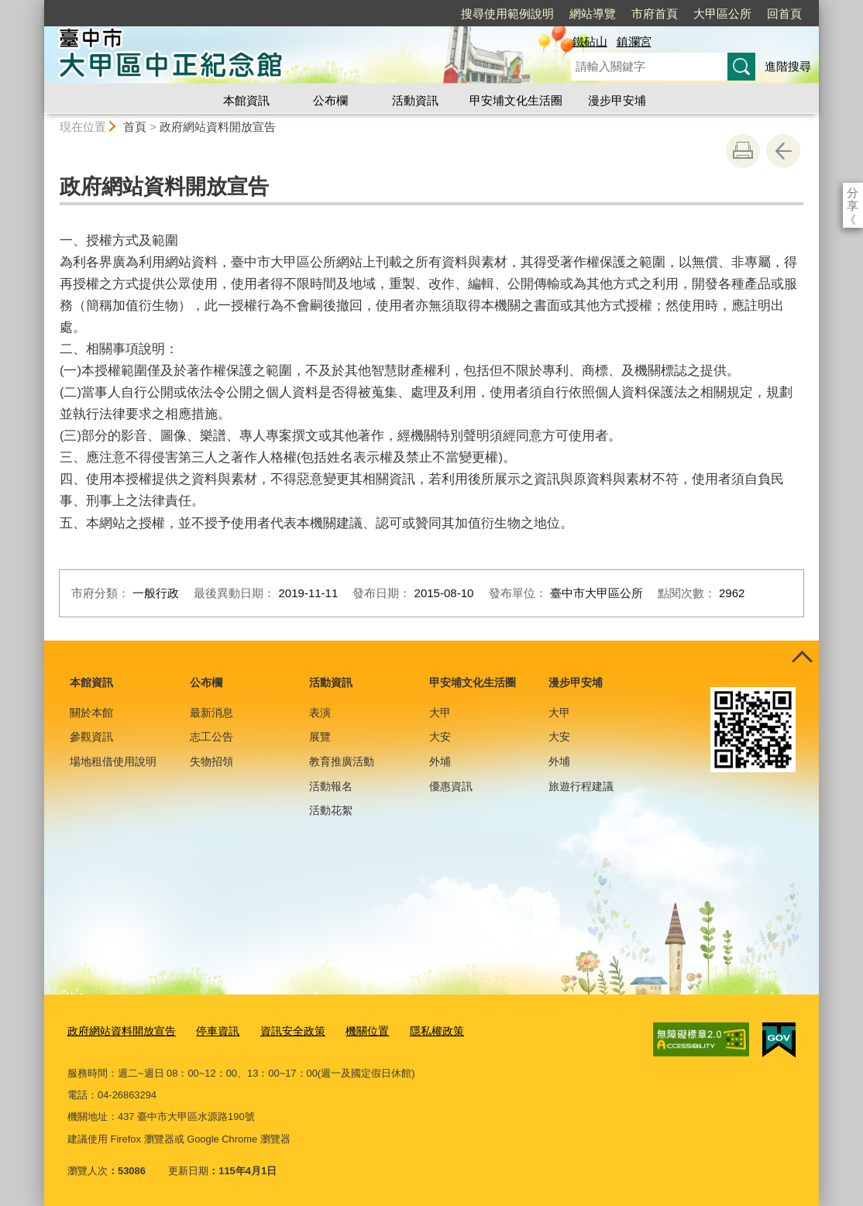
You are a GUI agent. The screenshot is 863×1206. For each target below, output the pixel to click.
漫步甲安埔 (617, 100)
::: (38, 6)
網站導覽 (592, 13)
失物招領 (211, 761)
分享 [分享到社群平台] (852, 192)
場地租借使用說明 (113, 761)
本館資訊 (246, 100)
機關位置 (350, 1030)
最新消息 (211, 712)
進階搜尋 (788, 66)
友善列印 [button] (743, 151)
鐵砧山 (589, 41)
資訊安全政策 (279, 1030)
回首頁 (784, 13)
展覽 (320, 736)
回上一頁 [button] (783, 151)
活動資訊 (415, 100)
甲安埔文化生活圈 (515, 100)
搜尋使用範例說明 (507, 13)
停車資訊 (208, 1030)
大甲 (440, 712)
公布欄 (330, 100)
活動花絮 (330, 810)
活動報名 (330, 786)
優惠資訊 (451, 786)
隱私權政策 (416, 1030)
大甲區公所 (722, 13)
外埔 (440, 761)
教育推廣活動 (341, 761)
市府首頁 (654, 13)
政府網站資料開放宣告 (218, 126)
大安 (440, 736)
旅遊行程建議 (581, 786)
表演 (320, 712)
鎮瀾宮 (634, 41)
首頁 (134, 126)
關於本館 (91, 712)
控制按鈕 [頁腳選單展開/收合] (802, 658)
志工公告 (211, 736)
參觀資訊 (91, 736)
